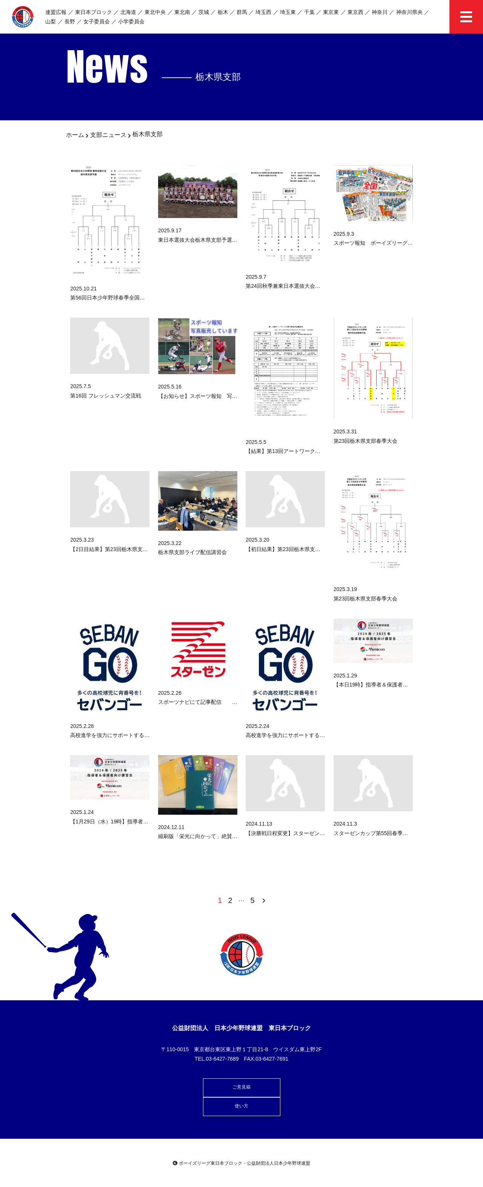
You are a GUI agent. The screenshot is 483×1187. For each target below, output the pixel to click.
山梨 (50, 21)
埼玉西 (263, 12)
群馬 (242, 12)
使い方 (241, 1106)
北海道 (128, 12)
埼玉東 (288, 12)
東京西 (355, 12)
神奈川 (380, 12)
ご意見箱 (241, 1087)
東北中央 (155, 12)
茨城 (203, 12)
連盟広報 (55, 12)
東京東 (331, 12)
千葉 (309, 12)
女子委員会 (96, 21)
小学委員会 (131, 21)
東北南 (182, 12)
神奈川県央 (409, 12)
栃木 (223, 12)
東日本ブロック (93, 12)
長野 (70, 21)
